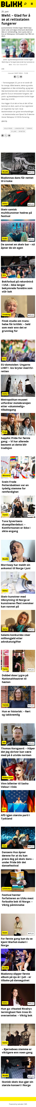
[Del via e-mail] (21, 76)
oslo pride (8, 128)
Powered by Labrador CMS (18, 1104)
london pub (19, 128)
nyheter (22, 131)
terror (29, 128)
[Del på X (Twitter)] (17, 76)
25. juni (13, 131)
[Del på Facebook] (15, 76)
